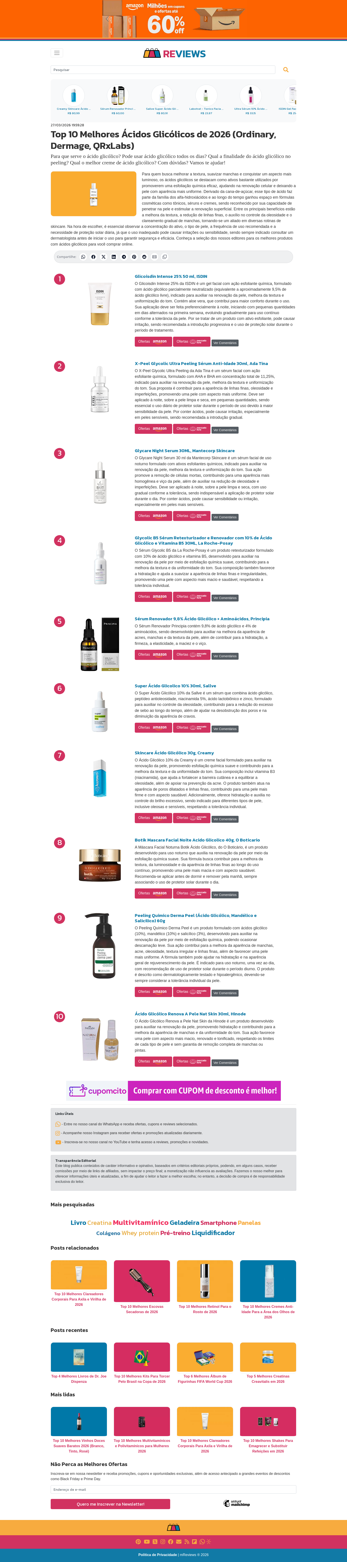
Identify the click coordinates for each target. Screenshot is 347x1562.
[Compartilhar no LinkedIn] (114, 257)
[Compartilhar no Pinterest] (134, 257)
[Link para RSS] (187, 1541)
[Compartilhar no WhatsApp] (83, 257)
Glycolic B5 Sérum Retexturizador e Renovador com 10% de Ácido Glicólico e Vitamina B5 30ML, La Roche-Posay (203, 540)
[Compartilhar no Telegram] (124, 257)
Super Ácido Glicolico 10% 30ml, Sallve (175, 685)
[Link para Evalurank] (208, 1541)
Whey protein (140, 1232)
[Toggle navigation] (57, 52)
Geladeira (184, 1223)
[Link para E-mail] (178, 1541)
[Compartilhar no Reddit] (144, 257)
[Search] (163, 69)
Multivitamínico (141, 1222)
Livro (78, 1223)
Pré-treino (175, 1232)
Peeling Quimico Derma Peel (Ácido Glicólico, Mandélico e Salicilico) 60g (196, 918)
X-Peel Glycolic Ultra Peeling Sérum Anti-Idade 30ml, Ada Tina (201, 363)
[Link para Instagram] (162, 1541)
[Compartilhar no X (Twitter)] (103, 257)
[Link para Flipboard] (194, 1541)
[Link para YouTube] (147, 1541)
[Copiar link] (164, 257)
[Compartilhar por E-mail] (154, 257)
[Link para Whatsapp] (202, 1541)
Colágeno (108, 1233)
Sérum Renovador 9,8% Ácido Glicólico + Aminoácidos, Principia (202, 618)
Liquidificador (213, 1233)
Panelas (249, 1222)
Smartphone (218, 1222)
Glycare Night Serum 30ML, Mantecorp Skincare (185, 450)
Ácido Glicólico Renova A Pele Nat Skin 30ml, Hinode (190, 1014)
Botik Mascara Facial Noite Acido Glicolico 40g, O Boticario (197, 840)
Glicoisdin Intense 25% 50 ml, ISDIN (171, 276)
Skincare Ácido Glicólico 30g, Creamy (174, 752)
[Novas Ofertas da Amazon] (173, 19)
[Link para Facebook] (170, 1541)
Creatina (99, 1222)
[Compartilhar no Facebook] (93, 257)
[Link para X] (155, 1541)
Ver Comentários (225, 343)
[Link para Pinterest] (138, 1541)
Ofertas (153, 341)
